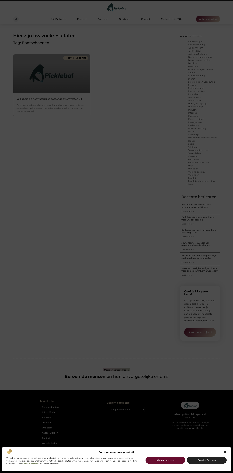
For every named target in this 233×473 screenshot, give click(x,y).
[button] (225, 452)
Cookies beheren (207, 460)
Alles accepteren (165, 460)
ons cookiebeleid (30, 463)
